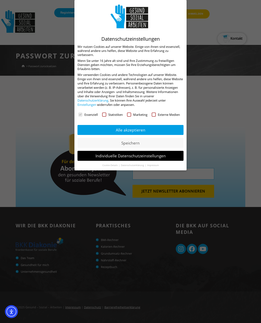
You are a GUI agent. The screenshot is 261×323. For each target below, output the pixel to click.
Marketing (137, 114)
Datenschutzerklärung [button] (133, 164)
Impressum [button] (153, 164)
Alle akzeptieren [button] (130, 129)
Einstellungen (86, 104)
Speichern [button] (130, 142)
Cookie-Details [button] (110, 164)
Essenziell (88, 114)
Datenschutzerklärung (92, 100)
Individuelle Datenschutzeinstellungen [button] (130, 155)
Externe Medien (166, 114)
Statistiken (112, 114)
